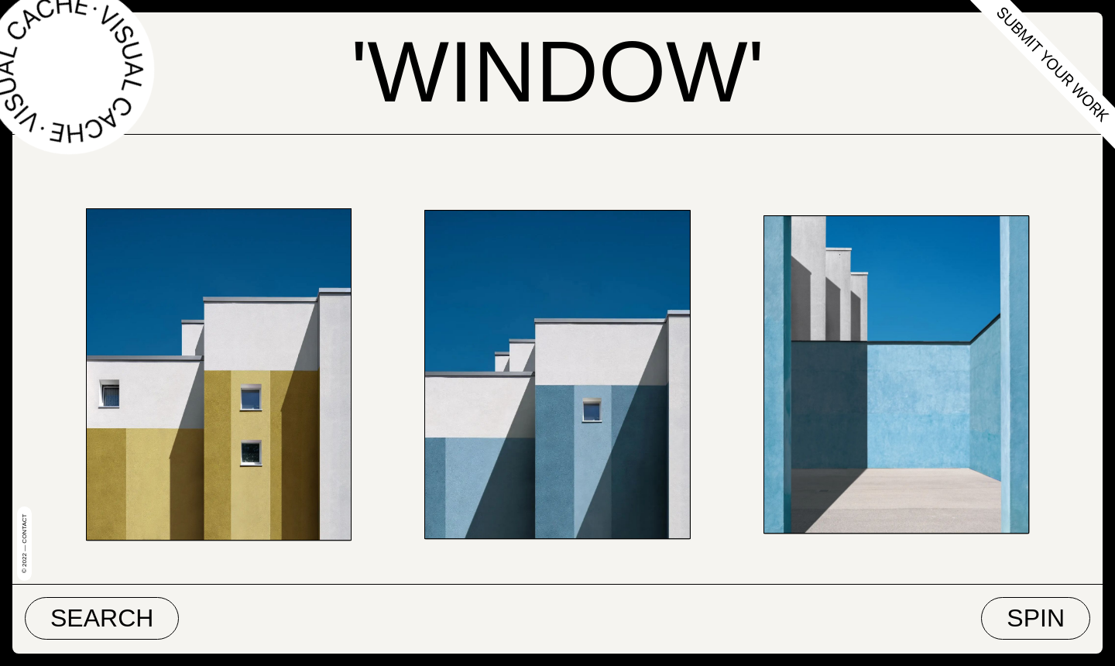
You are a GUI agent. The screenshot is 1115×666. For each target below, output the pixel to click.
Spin (1036, 618)
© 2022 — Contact (24, 543)
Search (101, 618)
